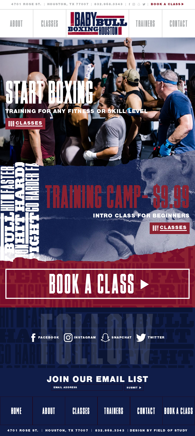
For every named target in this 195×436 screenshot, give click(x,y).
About (16, 24)
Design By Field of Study (159, 430)
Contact (179, 24)
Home (16, 412)
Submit (134, 387)
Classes (49, 24)
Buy (170, 228)
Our (25, 124)
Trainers (145, 24)
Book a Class (167, 4)
